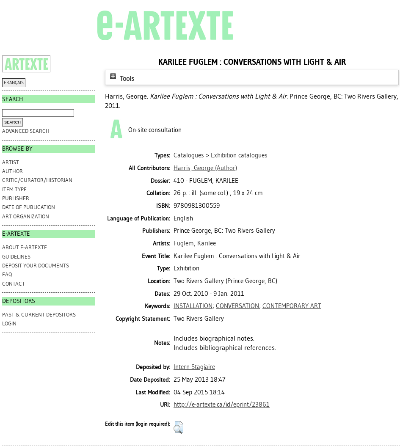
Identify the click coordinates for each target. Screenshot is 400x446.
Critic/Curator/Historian (37, 180)
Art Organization (25, 216)
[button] (178, 427)
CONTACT (13, 284)
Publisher (15, 198)
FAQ (7, 274)
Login (9, 323)
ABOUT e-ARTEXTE (24, 247)
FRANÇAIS (14, 82)
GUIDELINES (16, 256)
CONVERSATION (237, 306)
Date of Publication (28, 207)
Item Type (14, 189)
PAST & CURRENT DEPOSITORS (39, 314)
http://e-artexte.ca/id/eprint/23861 (222, 404)
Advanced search (26, 131)
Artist (10, 162)
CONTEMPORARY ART (291, 306)
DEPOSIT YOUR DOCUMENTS (35, 265)
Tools (121, 78)
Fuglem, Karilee (195, 243)
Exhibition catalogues (239, 155)
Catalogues (189, 155)
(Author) (205, 168)
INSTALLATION (193, 306)
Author (12, 171)
